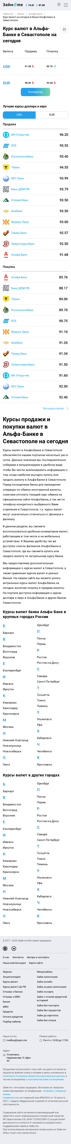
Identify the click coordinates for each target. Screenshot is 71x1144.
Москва (8, 727)
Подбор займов (12, 1021)
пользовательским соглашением (46, 1079)
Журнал (7, 971)
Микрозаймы (44, 971)
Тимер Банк (19, 233)
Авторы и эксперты (38, 957)
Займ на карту (45, 991)
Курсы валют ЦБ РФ (14, 986)
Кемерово (10, 702)
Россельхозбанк (22, 156)
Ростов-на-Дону (48, 662)
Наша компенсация (14, 963)
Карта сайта (36, 963)
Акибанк (17, 211)
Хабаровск (44, 738)
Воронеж (9, 657)
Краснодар (10, 708)
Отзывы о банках (13, 991)
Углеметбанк (19, 200)
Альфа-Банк (35, 13)
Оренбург (43, 625)
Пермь (41, 644)
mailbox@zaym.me (17, 1040)
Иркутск (8, 689)
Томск (41, 700)
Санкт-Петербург (48, 681)
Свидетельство (11, 1097)
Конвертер (35, 92)
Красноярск (11, 713)
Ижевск (8, 684)
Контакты (18, 957)
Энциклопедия (11, 976)
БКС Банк (17, 178)
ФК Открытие (20, 134)
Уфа (39, 725)
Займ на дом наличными (51, 986)
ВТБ (13, 145)
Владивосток (12, 646)
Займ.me (8, 13)
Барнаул (8, 633)
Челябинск (44, 751)
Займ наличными (47, 976)
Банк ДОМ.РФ (20, 189)
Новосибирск (12, 751)
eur (6, 83)
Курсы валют (10, 981)
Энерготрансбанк (22, 244)
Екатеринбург (12, 670)
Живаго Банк (20, 222)
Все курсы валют (53, 408)
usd (6, 66)
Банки (20, 13)
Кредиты (8, 1011)
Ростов (42, 657)
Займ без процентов (49, 1010)
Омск (6, 764)
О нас (6, 957)
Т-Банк (15, 167)
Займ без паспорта (48, 1005)
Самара (42, 676)
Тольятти (43, 695)
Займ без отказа (46, 1020)
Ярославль (44, 764)
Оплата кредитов (13, 1016)
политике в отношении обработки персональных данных (34, 1076)
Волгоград (10, 651)
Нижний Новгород (15, 740)
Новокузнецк (12, 745)
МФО (6, 1006)
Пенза (41, 638)
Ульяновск (44, 719)
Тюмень (42, 706)
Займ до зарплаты (48, 1015)
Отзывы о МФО (11, 996)
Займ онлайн (44, 981)
